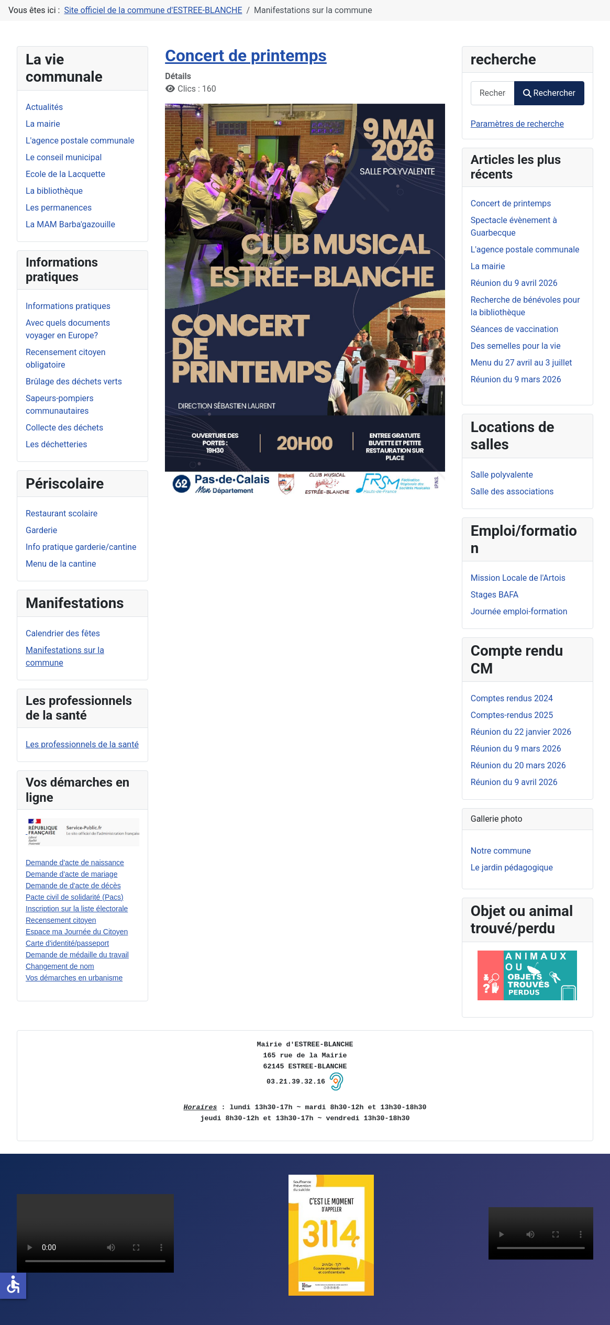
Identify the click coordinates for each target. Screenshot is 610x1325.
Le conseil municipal (64, 157)
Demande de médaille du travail (77, 955)
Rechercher (549, 93)
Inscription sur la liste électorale (77, 908)
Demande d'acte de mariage (71, 874)
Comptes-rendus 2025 (512, 715)
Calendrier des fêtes (63, 633)
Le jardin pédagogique (512, 868)
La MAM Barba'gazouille (70, 224)
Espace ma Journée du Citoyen (77, 932)
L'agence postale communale (80, 141)
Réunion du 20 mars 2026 (518, 765)
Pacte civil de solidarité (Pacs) (75, 897)
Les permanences (59, 208)
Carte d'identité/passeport (67, 943)
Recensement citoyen (61, 920)
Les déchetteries (56, 444)
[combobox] (493, 93)
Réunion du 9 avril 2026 (514, 782)
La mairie (43, 124)
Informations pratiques (68, 306)
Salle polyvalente (502, 475)
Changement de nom (60, 966)
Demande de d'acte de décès (73, 885)
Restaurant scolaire (61, 513)
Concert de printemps (246, 55)
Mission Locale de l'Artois (518, 578)
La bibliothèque (54, 191)
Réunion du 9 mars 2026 (516, 749)
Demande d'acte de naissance (75, 862)
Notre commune (501, 851)
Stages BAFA (495, 595)
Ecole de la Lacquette (65, 174)
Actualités (44, 107)
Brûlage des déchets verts (74, 382)
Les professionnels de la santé (82, 744)
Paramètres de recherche (517, 124)
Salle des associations (512, 491)
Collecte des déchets (64, 428)
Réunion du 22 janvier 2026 (521, 732)
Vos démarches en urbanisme (74, 978)
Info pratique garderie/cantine (81, 547)
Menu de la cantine (61, 564)
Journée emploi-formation (519, 611)
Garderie (41, 530)
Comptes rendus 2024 (512, 698)
